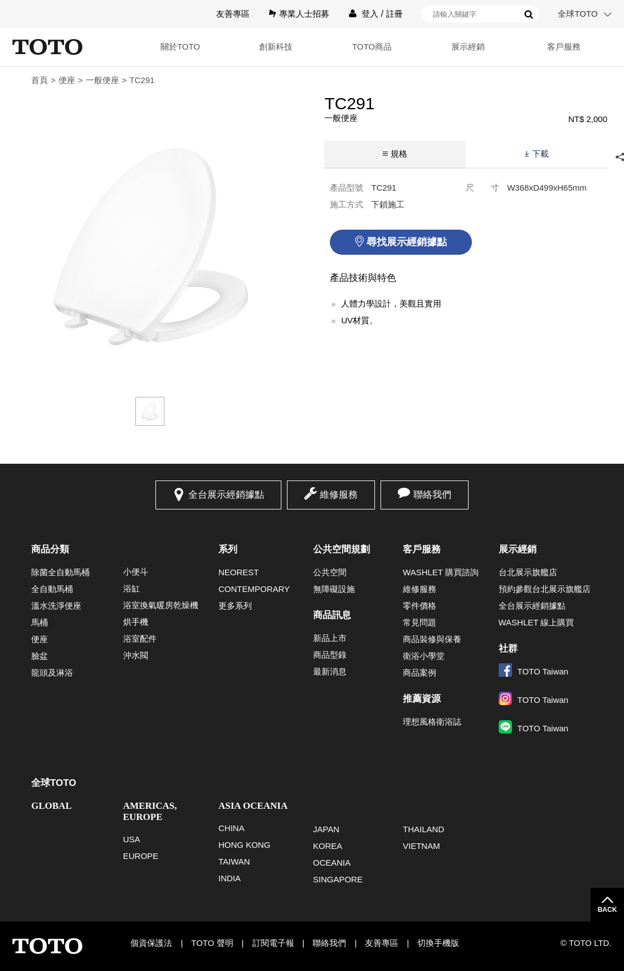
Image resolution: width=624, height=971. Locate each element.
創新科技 (275, 46)
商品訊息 (332, 615)
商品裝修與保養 (432, 639)
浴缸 (131, 588)
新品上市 (330, 638)
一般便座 (102, 80)
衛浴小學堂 (424, 656)
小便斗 (135, 571)
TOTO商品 (372, 46)
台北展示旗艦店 (528, 572)
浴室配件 (140, 638)
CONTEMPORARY (254, 589)
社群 (508, 648)
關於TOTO (180, 46)
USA (131, 839)
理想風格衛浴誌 (432, 721)
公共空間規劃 (341, 549)
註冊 (394, 13)
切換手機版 (438, 943)
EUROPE (140, 856)
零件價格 (419, 605)
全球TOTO (577, 13)
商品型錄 (330, 654)
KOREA (328, 846)
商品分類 (50, 549)
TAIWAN (234, 861)
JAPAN (326, 829)
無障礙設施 (334, 589)
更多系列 (235, 605)
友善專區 (233, 13)
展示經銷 (468, 46)
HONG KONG (244, 844)
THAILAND (423, 829)
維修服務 (339, 494)
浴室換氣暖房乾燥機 (160, 605)
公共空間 (330, 572)
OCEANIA (332, 862)
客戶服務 (564, 46)
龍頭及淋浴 (52, 672)
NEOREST (238, 572)
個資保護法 (151, 943)
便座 (66, 80)
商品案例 (419, 672)
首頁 (39, 80)
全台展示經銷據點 (226, 494)
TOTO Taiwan (534, 671)
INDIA (229, 878)
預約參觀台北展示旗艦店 (545, 589)
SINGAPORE (338, 879)
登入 (370, 13)
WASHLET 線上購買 (536, 622)
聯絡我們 (432, 494)
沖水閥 (135, 655)
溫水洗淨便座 (56, 605)
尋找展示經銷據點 (407, 241)
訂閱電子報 (273, 943)
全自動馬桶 (52, 589)
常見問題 (419, 622)
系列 (227, 549)
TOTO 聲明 (212, 943)
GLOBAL (51, 805)
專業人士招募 (304, 13)
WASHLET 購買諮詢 (441, 572)
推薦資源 (422, 698)
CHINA (231, 828)
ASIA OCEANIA (252, 805)
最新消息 (330, 671)
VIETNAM (421, 846)
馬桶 (39, 622)
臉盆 (39, 656)
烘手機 (135, 622)
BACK (607, 910)
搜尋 (528, 14)
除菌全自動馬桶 (60, 572)
